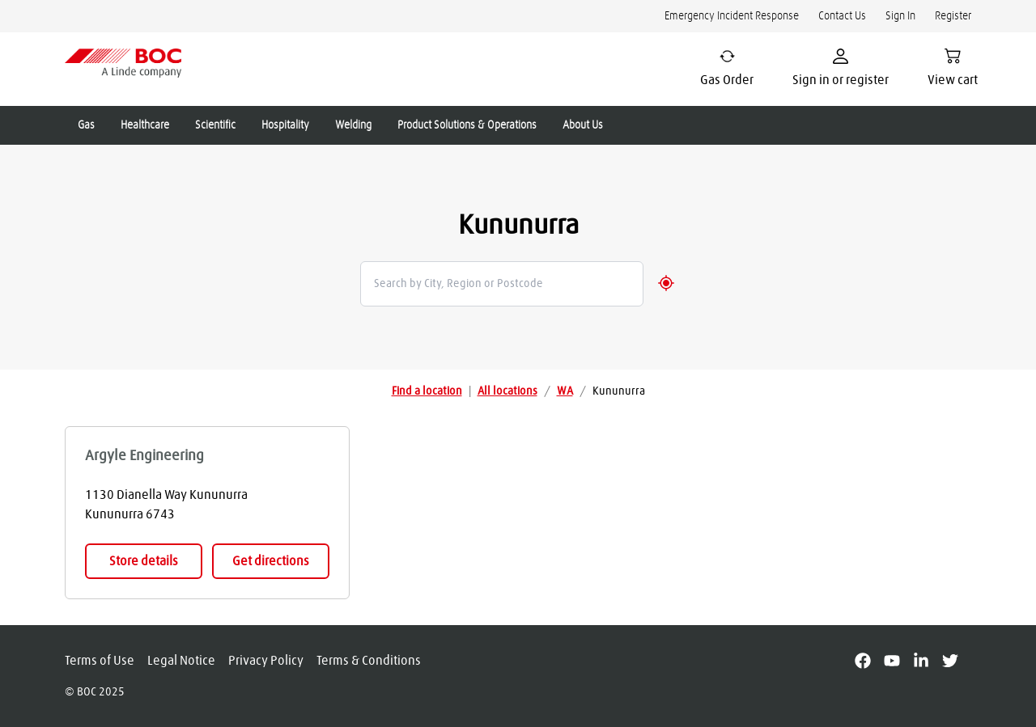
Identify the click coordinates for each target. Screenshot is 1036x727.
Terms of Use (99, 660)
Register (953, 16)
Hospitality (285, 125)
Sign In (900, 16)
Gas (86, 125)
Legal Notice (181, 660)
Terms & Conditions (368, 660)
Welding (353, 125)
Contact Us (842, 16)
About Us (583, 125)
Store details (143, 561)
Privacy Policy (266, 660)
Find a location (427, 391)
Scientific (215, 125)
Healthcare (145, 125)
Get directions (270, 561)
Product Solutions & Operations (467, 125)
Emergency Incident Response (731, 16)
